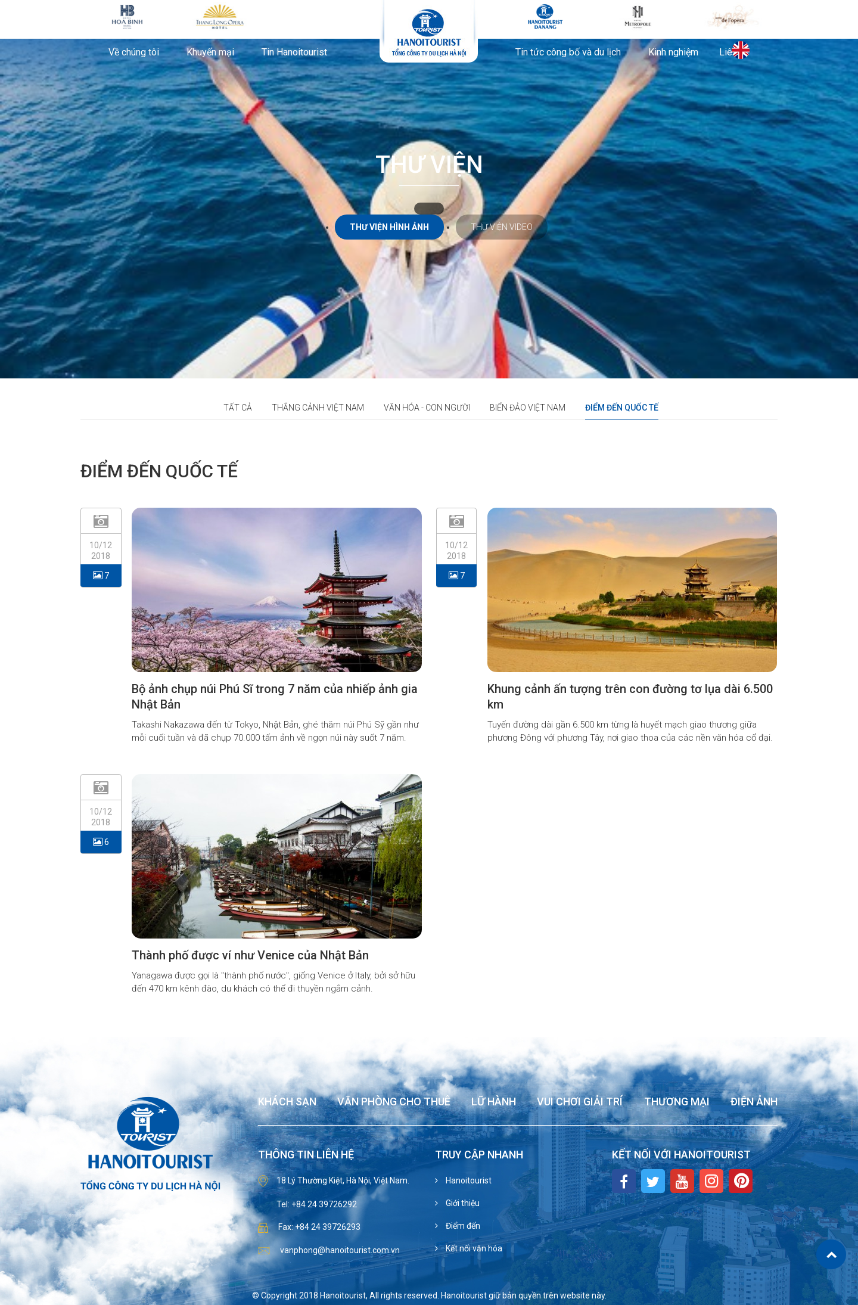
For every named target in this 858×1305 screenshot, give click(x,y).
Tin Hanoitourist (294, 52)
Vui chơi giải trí (580, 1102)
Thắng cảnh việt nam (318, 407)
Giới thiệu (462, 1203)
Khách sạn (287, 1102)
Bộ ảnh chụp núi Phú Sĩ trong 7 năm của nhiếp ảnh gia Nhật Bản (275, 696)
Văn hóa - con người (427, 407)
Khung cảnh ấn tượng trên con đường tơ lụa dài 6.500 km (630, 696)
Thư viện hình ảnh (389, 227)
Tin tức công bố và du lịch (568, 52)
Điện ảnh (754, 1102)
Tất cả (237, 407)
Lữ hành (493, 1102)
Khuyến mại (210, 52)
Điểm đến (462, 1226)
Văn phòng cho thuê (393, 1102)
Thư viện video (502, 227)
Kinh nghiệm (673, 52)
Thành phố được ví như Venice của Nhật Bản (250, 955)
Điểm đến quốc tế (621, 407)
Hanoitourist (468, 1180)
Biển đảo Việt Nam (527, 407)
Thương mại (677, 1102)
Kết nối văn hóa (473, 1248)
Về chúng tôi (133, 52)
